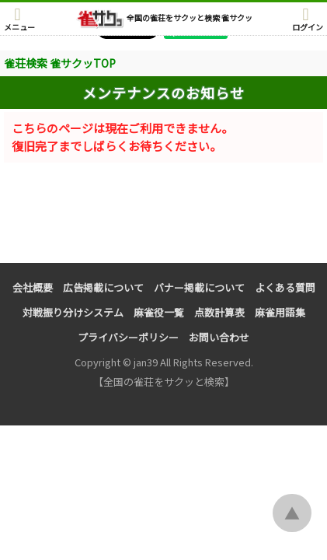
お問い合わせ (219, 337)
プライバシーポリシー (128, 337)
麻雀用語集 (280, 312)
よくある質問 (285, 287)
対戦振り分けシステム (73, 312)
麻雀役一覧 (159, 312)
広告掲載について (103, 287)
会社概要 (32, 287)
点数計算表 (219, 312)
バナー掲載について (199, 287)
